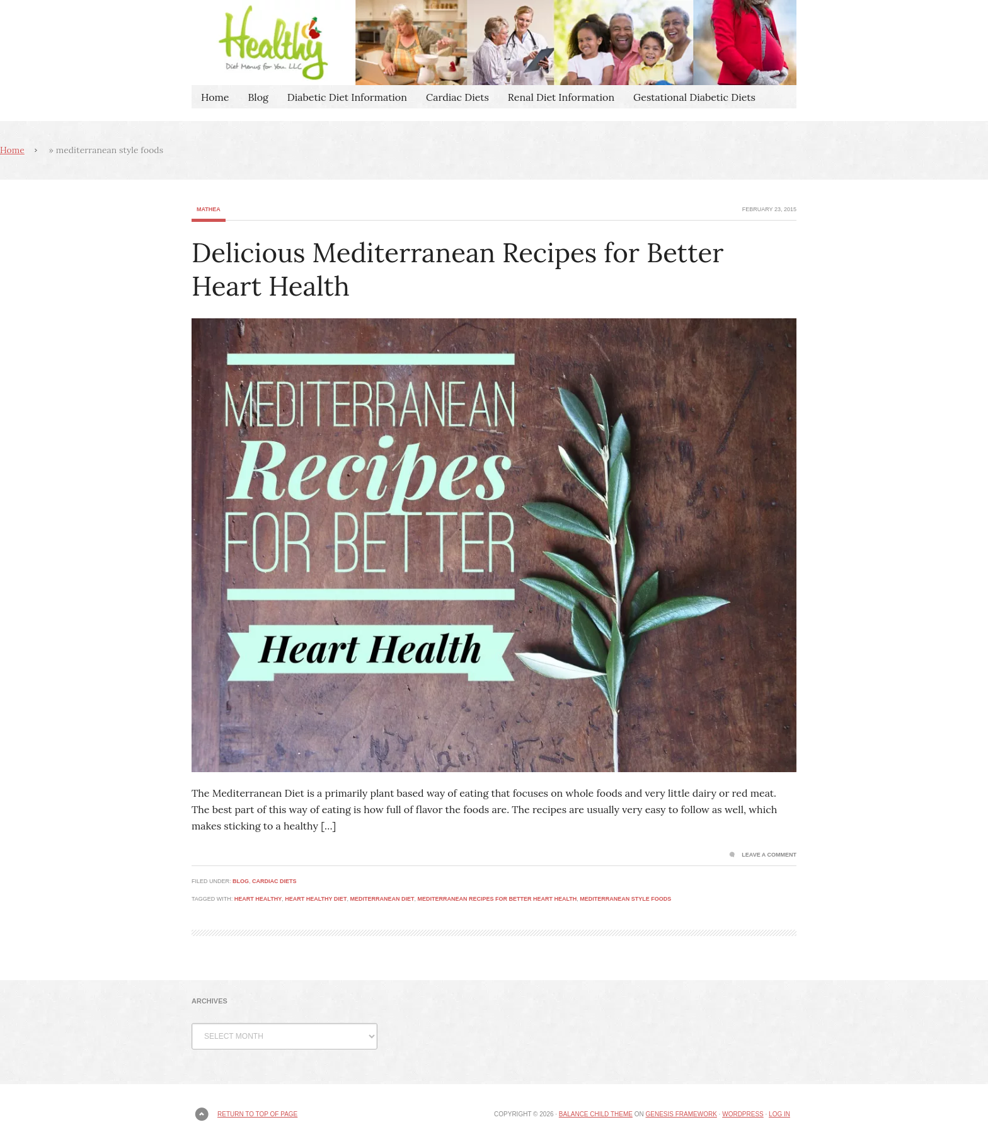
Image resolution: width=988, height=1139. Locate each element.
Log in (779, 1114)
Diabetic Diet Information (347, 97)
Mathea (209, 209)
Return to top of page (257, 1114)
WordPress (743, 1114)
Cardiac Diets (457, 97)
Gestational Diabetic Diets (694, 97)
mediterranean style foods (625, 899)
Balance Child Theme (596, 1114)
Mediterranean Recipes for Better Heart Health (497, 899)
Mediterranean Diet (382, 899)
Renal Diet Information (561, 97)
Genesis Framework (680, 1114)
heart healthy (258, 899)
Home (215, 97)
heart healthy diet (316, 899)
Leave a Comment (769, 855)
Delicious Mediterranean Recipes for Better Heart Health (458, 269)
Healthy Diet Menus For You (494, 42)
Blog (258, 97)
